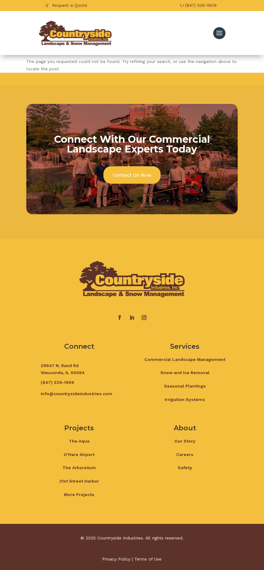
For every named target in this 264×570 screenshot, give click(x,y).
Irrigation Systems (185, 399)
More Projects (79, 494)
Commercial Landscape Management (184, 359)
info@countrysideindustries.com (76, 393)
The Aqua (79, 441)
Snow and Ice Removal (185, 372)
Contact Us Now (132, 175)
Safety (185, 467)
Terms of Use (148, 559)
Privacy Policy (116, 559)
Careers (184, 454)
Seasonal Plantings (185, 386)
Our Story (184, 441)
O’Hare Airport (79, 454)
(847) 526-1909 (201, 5)
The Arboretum (79, 467)
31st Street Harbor (79, 481)
